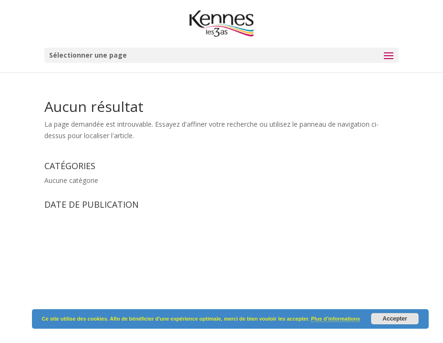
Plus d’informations (335, 319)
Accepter (394, 318)
